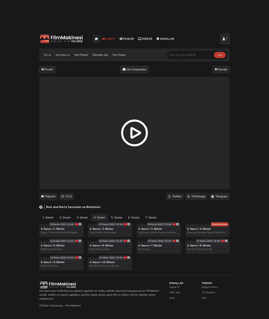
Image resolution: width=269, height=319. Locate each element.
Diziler (145, 39)
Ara (220, 55)
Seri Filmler (119, 55)
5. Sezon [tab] (116, 217)
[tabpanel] (134, 247)
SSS (204, 298)
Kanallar (165, 39)
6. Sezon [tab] (133, 217)
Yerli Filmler (81, 55)
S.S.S (66, 197)
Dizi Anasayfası (134, 69)
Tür (47, 55)
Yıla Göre (62, 55)
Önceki (47, 69)
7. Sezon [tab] (151, 217)
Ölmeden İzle (100, 55)
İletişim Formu (210, 287)
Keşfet (109, 39)
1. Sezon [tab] (47, 217)
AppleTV (174, 287)
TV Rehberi (208, 292)
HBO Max (174, 292)
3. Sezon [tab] (82, 217)
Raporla (48, 197)
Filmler (127, 39)
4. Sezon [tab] (99, 217)
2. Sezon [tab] (65, 217)
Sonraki (221, 69)
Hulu (172, 298)
